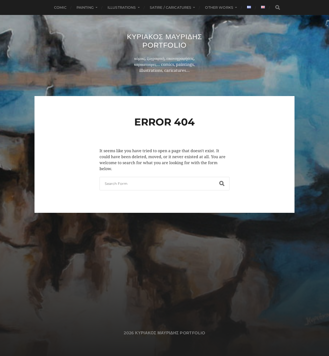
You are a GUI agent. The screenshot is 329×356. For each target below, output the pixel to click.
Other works (219, 7)
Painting (85, 7)
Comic (60, 7)
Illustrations (122, 7)
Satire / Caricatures (171, 7)
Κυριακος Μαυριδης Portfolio (164, 40)
